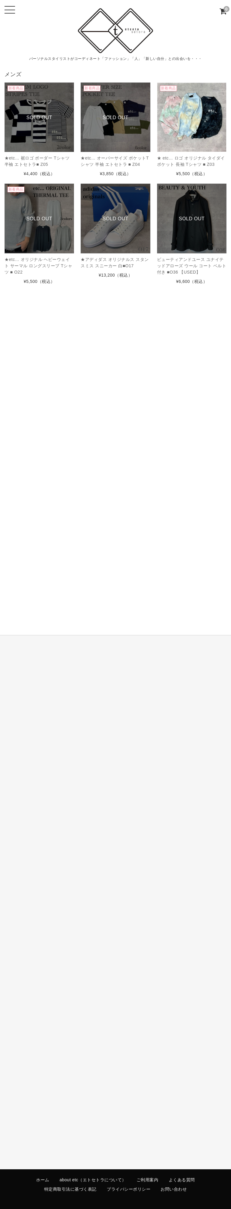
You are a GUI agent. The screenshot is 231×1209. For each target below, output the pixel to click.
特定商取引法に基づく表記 (70, 1189)
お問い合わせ (174, 1189)
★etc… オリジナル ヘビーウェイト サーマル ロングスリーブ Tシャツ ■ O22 (38, 265)
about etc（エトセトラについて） (93, 1179)
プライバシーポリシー (128, 1189)
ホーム (42, 1179)
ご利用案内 (148, 1179)
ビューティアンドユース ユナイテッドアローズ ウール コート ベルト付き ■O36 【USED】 (191, 265)
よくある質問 (182, 1179)
